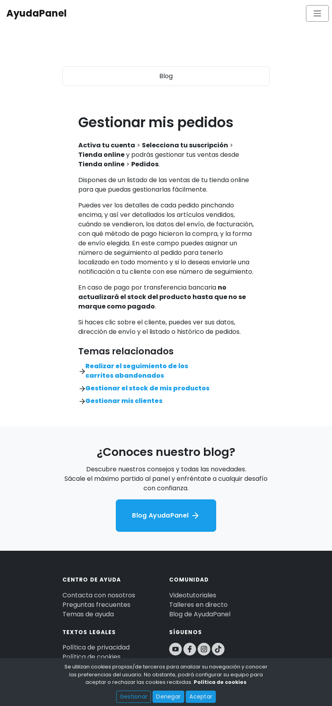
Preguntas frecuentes (96, 604)
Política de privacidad (96, 647)
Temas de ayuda (88, 614)
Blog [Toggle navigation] (166, 76)
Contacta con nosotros (98, 595)
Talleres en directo (198, 604)
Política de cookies (91, 656)
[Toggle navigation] (317, 13)
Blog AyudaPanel (166, 516)
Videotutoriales (192, 595)
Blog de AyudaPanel (199, 614)
